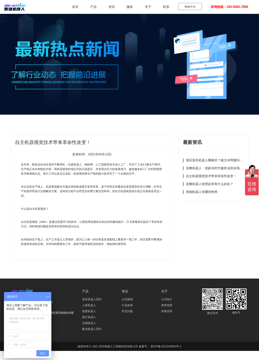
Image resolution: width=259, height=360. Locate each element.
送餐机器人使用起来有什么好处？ (209, 184)
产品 (93, 7)
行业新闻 (127, 305)
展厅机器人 (89, 317)
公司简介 (166, 299)
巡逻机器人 (89, 311)
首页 (75, 7)
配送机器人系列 (92, 329)
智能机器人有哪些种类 (202, 192)
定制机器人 (89, 323)
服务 (130, 7)
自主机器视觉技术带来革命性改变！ (211, 176)
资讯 (111, 7)
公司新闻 (127, 299)
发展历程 (166, 311)
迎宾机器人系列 (92, 299)
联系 (166, 7)
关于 (148, 7)
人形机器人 (89, 305)
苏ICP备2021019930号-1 (165, 346)
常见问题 (127, 311)
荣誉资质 (166, 305)
